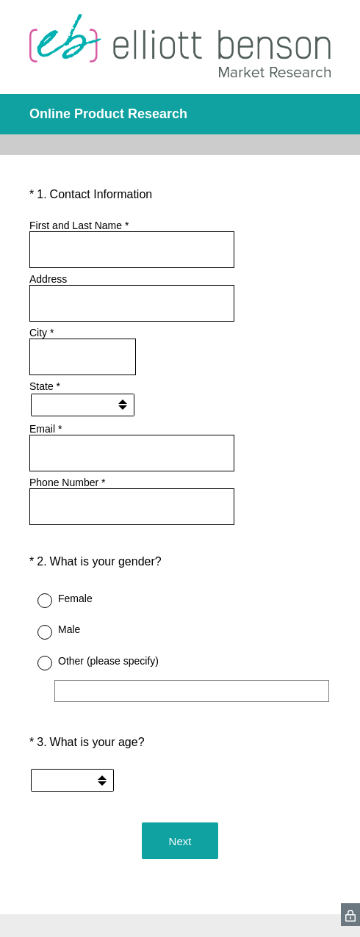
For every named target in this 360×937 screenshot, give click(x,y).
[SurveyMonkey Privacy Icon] (350, 914)
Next (180, 841)
